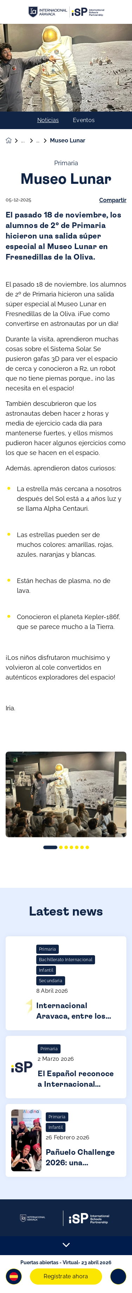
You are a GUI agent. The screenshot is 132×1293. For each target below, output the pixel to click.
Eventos (84, 120)
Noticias (48, 120)
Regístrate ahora (66, 1276)
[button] (14, 1276)
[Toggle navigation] (118, 1276)
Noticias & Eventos (28, 140)
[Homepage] (13, 140)
